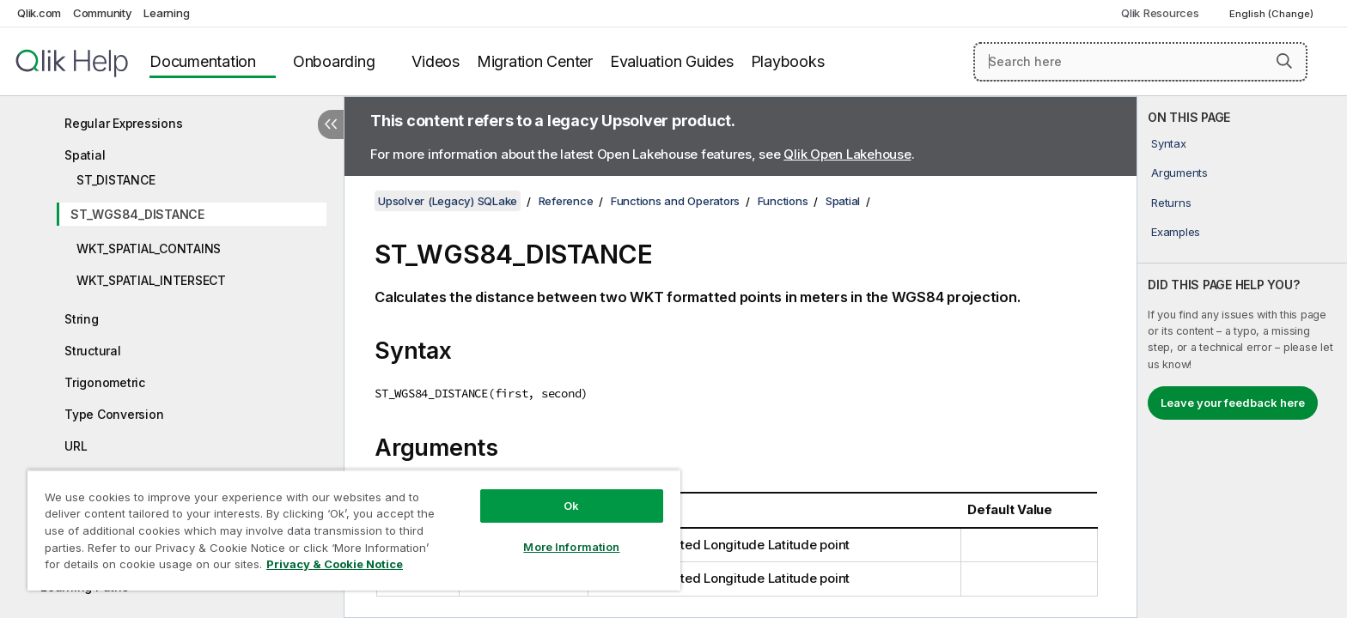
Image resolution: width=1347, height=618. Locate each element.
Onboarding (334, 61)
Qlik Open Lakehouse (847, 154)
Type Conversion (113, 414)
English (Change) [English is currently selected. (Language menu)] (1272, 14)
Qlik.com (39, 13)
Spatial (84, 155)
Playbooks (788, 61)
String (81, 319)
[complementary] (1242, 357)
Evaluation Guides (672, 61)
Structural (92, 350)
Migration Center (535, 61)
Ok (571, 505)
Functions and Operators (675, 201)
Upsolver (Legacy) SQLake (447, 201)
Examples (1175, 232)
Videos (435, 61)
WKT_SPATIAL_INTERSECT (151, 280)
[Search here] (1140, 62)
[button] (1284, 61)
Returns (1171, 202)
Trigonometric (104, 382)
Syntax (1168, 143)
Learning (166, 13)
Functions (783, 201)
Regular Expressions (123, 123)
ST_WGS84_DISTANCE (137, 214)
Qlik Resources (1160, 13)
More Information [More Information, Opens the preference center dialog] (571, 547)
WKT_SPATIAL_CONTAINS (148, 248)
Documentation (202, 61)
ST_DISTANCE (115, 180)
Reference (566, 201)
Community (102, 13)
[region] (353, 530)
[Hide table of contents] (331, 124)
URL (75, 446)
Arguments (1179, 172)
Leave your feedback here (1233, 402)
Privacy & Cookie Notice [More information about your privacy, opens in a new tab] (334, 564)
